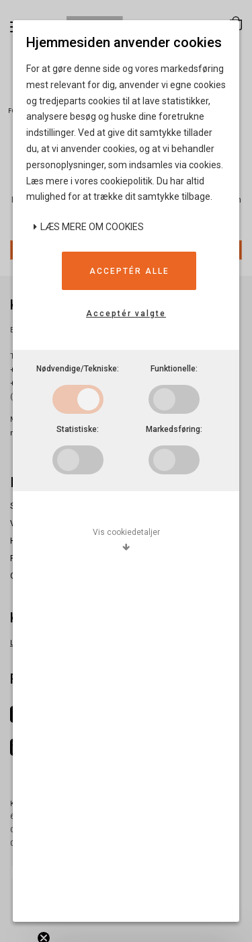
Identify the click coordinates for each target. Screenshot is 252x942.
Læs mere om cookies (88, 226)
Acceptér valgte (126, 313)
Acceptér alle (129, 271)
